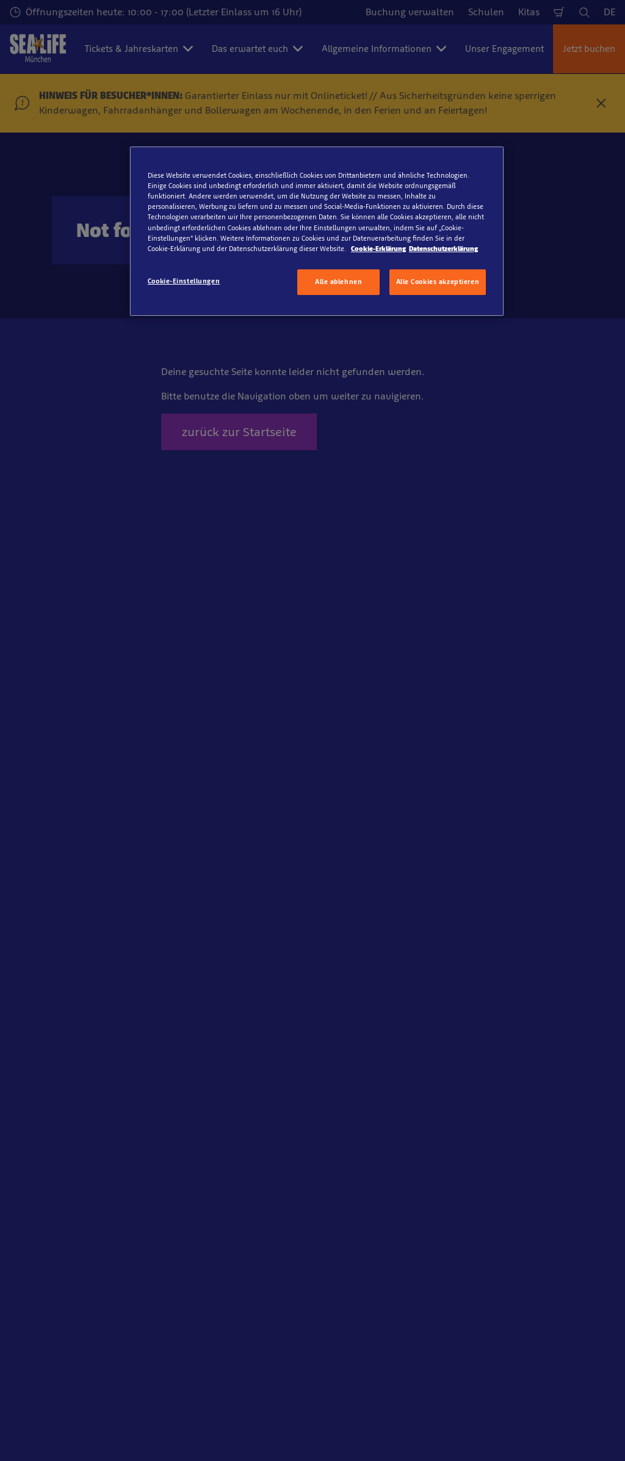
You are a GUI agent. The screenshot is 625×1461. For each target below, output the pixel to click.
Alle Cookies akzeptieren (438, 281)
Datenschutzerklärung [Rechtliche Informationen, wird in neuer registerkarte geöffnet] (443, 248)
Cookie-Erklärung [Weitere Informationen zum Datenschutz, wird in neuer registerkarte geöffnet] (378, 248)
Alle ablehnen (338, 281)
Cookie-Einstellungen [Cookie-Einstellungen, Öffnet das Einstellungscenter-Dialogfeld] (184, 281)
